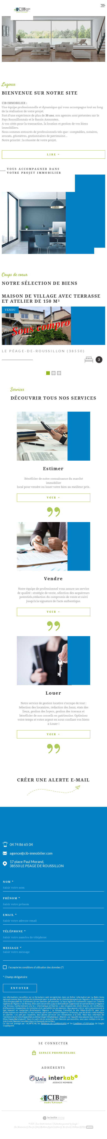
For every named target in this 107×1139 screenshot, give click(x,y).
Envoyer (20, 989)
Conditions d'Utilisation (83, 1025)
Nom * (8, 883)
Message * (12, 949)
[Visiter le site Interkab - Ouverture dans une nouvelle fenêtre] (63, 1080)
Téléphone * (14, 932)
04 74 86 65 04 (21, 846)
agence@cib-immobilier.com (31, 854)
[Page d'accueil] (21, 10)
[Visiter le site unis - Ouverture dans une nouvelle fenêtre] (37, 1080)
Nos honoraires (20, 1128)
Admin (57, 1128)
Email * (10, 916)
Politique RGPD (78, 1128)
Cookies (90, 1128)
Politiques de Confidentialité (54, 1025)
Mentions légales (46, 1128)
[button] (48, 374)
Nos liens (66, 1128)
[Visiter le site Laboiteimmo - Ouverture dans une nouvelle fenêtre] (53, 1119)
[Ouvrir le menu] (103, 5)
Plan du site (33, 1128)
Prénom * (11, 899)
